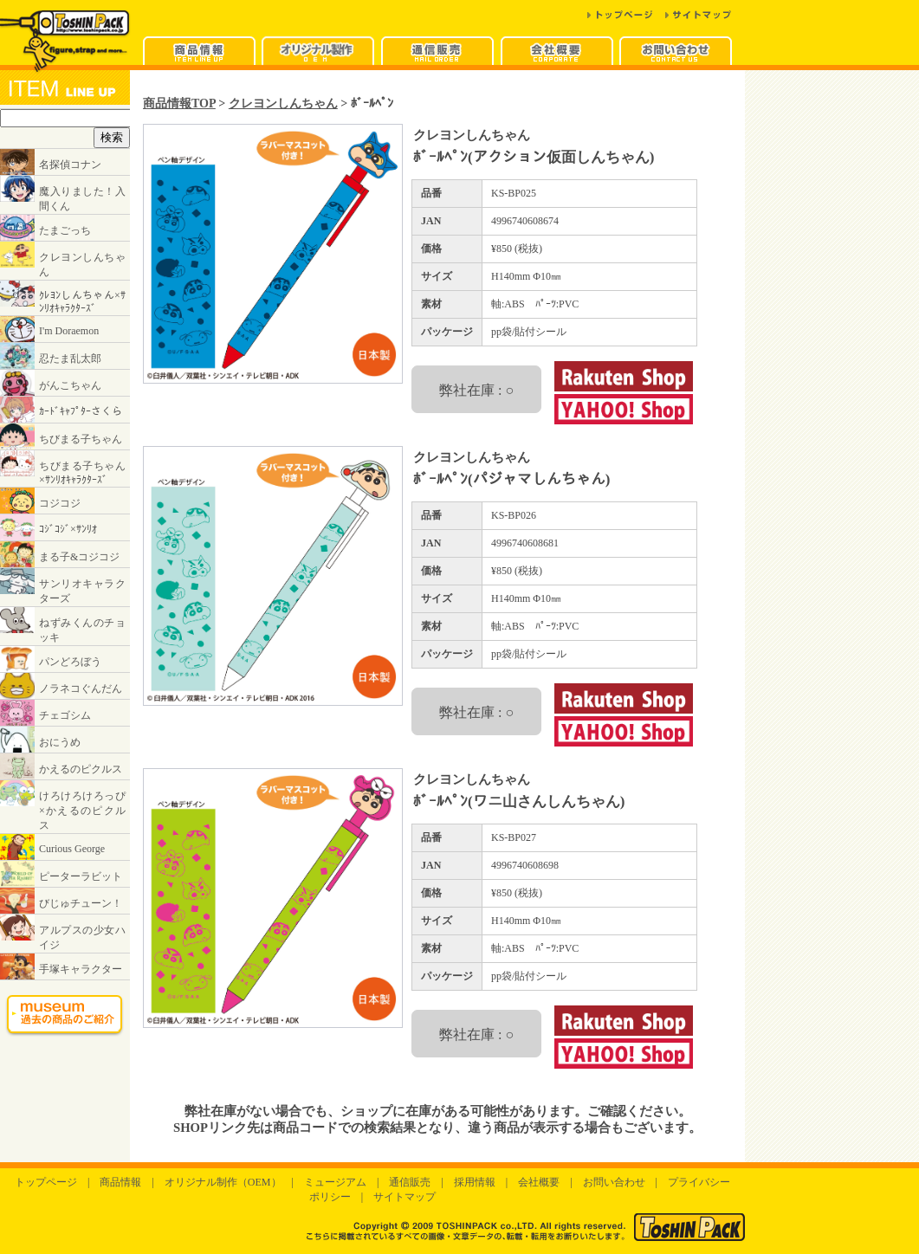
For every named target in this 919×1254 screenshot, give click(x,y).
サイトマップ (404, 1197)
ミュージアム (335, 1182)
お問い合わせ (614, 1182)
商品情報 (120, 1182)
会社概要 (539, 1182)
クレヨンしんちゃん (283, 103)
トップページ (46, 1182)
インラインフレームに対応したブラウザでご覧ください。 (65, 566)
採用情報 (474, 1182)
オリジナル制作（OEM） (223, 1182)
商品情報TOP (179, 103)
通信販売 (409, 1182)
